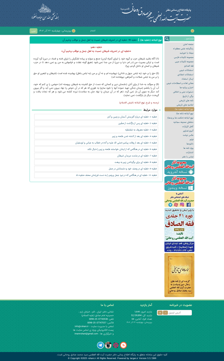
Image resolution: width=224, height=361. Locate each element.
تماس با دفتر (187, 156)
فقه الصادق (188, 66)
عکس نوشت (188, 135)
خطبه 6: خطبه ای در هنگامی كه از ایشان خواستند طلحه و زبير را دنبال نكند (122, 149)
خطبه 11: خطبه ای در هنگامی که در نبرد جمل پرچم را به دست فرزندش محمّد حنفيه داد (116, 175)
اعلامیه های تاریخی (185, 104)
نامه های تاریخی (186, 100)
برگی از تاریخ (188, 96)
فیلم (191, 139)
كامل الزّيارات (187, 126)
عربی (33, 31)
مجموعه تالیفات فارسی (183, 57)
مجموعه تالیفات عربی (184, 61)
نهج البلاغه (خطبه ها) (184, 109)
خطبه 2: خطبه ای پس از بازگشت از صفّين (137, 123)
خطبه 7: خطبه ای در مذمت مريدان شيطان (137, 156)
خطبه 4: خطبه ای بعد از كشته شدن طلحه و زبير (134, 136)
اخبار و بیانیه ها (186, 87)
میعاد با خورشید (186, 53)
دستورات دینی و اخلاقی (183, 91)
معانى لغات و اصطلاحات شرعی (179, 83)
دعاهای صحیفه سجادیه (183, 122)
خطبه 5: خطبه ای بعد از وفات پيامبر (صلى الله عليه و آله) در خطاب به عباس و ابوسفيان (116, 143)
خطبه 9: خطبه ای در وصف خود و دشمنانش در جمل (133, 169)
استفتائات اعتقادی (185, 74)
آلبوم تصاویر (188, 130)
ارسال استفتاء (187, 79)
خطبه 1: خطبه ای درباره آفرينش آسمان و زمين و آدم (132, 117)
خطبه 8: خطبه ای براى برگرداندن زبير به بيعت (135, 162)
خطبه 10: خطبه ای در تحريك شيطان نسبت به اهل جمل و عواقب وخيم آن (99, 40)
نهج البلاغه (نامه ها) (184, 113)
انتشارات (189, 152)
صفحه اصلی (188, 44)
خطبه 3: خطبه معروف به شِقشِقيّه (141, 130)
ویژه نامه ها (188, 148)
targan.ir (134, 358)
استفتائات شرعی (186, 70)
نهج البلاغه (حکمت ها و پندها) (180, 117)
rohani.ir (92, 358)
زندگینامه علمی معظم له (183, 48)
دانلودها (190, 143)
